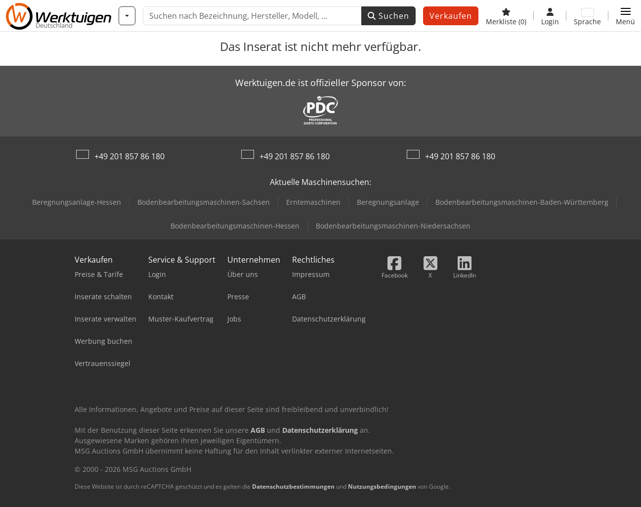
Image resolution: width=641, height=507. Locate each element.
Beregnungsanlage (388, 202)
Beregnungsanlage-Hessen (76, 202)
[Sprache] (587, 15)
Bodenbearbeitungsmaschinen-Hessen (235, 225)
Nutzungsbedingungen (382, 486)
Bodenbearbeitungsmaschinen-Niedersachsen (393, 225)
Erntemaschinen (313, 202)
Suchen (388, 15)
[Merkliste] (506, 15)
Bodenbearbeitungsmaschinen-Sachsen (203, 202)
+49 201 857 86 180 (129, 156)
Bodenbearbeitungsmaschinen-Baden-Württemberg (521, 202)
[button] (625, 15)
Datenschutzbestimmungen (293, 486)
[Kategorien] (127, 15)
